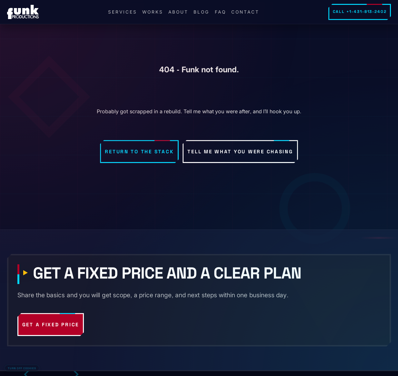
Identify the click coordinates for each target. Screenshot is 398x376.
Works (152, 12)
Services (122, 12)
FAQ (220, 12)
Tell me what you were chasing (240, 151)
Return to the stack (139, 151)
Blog (201, 12)
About (178, 12)
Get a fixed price (50, 324)
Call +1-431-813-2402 (360, 11)
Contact (245, 12)
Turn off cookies (22, 368)
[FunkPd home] (23, 12)
